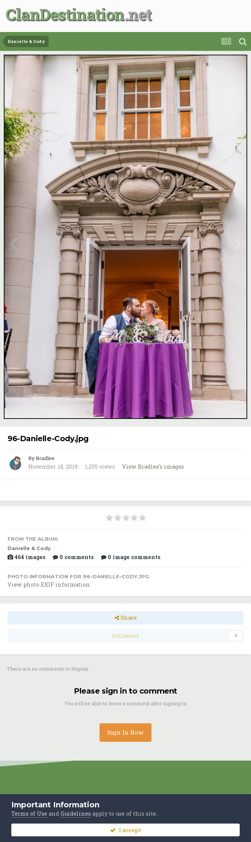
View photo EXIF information (49, 584)
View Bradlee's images (153, 466)
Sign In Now (125, 732)
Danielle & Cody (29, 548)
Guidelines (76, 813)
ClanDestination (65, 14)
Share (126, 617)
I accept (125, 830)
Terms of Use (29, 813)
